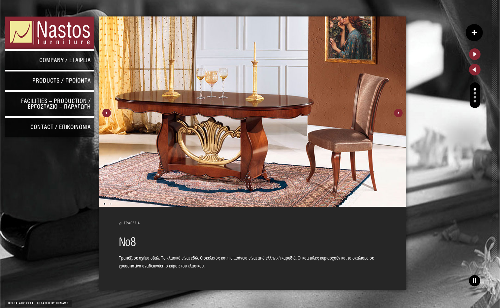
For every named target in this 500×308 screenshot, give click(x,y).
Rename (62, 303)
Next (398, 113)
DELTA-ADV (17, 303)
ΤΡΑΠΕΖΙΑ (132, 223)
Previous (106, 113)
